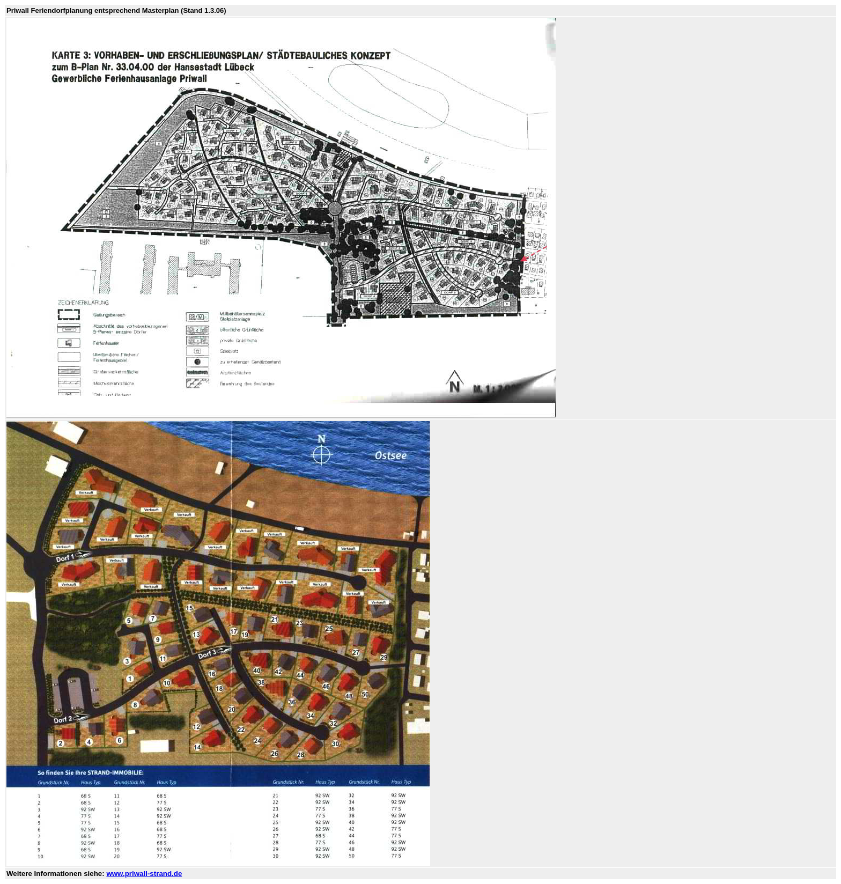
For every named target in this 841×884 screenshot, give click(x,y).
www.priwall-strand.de (144, 874)
